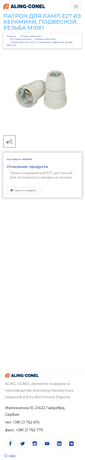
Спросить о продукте (23, 190)
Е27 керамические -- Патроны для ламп (33, 39)
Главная (11, 36)
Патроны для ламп (31, 36)
